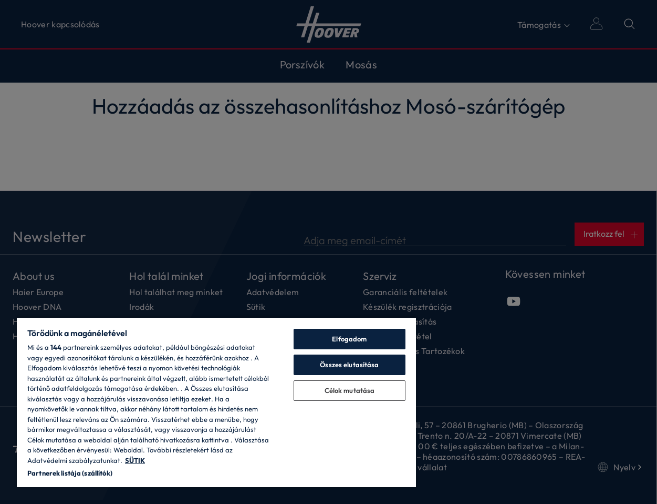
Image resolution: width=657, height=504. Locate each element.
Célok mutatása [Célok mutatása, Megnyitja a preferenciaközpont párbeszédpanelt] (350, 390)
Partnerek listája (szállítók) (69, 473)
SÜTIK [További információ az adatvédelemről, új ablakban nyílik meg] (135, 460)
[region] (216, 402)
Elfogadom (349, 339)
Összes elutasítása (349, 364)
